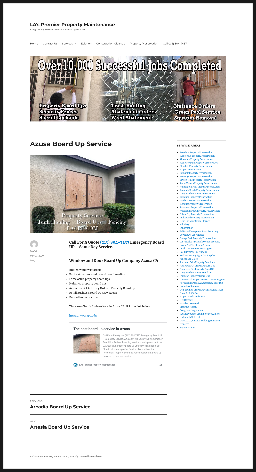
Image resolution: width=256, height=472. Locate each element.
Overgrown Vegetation (191, 310)
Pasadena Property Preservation (196, 152)
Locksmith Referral (190, 317)
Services (67, 43)
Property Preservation (144, 43)
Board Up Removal (189, 303)
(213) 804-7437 (114, 242)
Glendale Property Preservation (196, 166)
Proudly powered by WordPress (86, 456)
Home (34, 43)
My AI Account (187, 327)
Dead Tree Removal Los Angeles (196, 248)
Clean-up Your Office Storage (195, 221)
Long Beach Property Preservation (197, 193)
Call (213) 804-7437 (175, 43)
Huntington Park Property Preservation (200, 186)
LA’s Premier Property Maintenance (72, 24)
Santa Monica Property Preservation (198, 183)
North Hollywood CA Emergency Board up (201, 283)
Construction (186, 228)
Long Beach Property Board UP (195, 272)
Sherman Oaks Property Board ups (197, 262)
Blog (32, 260)
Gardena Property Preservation (196, 200)
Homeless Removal (190, 286)
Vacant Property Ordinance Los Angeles (200, 313)
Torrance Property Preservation (196, 197)
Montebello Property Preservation (197, 155)
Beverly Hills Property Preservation (198, 180)
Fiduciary (184, 224)
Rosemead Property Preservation (197, 207)
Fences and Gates (189, 258)
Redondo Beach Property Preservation (199, 190)
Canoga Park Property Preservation (198, 238)
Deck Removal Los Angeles (193, 252)
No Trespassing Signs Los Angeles (197, 255)
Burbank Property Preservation (196, 173)
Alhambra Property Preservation (196, 159)
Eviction (86, 43)
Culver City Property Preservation (197, 214)
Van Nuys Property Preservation (196, 176)
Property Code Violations (192, 296)
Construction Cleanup (110, 43)
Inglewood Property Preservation (197, 217)
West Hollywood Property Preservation (200, 210)
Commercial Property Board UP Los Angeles (202, 279)
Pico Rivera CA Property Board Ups (197, 265)
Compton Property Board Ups (195, 276)
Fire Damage (186, 300)
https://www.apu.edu (83, 315)
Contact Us (50, 43)
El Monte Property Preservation (196, 204)
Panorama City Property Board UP (197, 269)
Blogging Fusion (188, 307)
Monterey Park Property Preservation (199, 162)
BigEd (33, 251)
